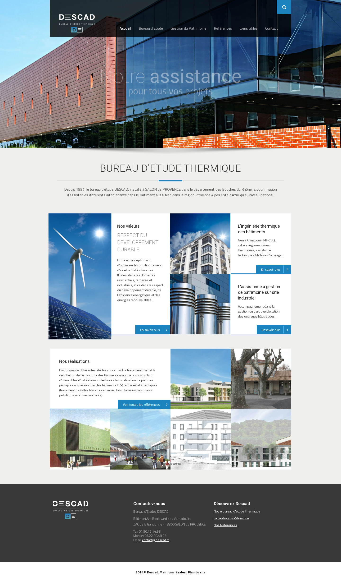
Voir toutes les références (146, 404)
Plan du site (197, 572)
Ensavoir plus (276, 329)
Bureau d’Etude (151, 28)
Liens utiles (249, 28)
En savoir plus (155, 329)
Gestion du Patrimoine (188, 28)
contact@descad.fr (155, 539)
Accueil (125, 28)
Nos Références (225, 524)
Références (223, 28)
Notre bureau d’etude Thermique (237, 511)
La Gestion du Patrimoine (231, 518)
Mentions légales (173, 572)
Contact (271, 28)
